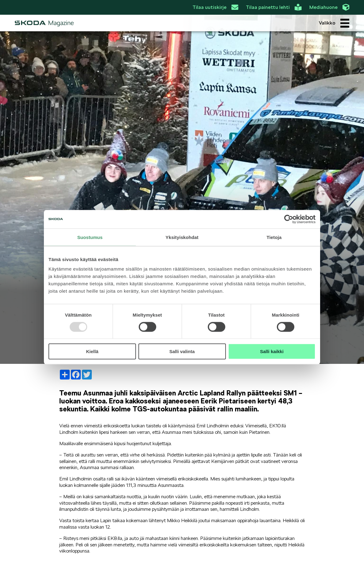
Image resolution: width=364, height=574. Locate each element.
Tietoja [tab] (274, 237)
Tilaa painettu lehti (273, 7)
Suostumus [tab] (90, 237)
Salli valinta (182, 351)
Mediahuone (329, 7)
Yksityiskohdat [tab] (181, 237)
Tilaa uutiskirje (215, 7)
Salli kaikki (272, 351)
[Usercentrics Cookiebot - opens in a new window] (289, 219)
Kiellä (92, 351)
